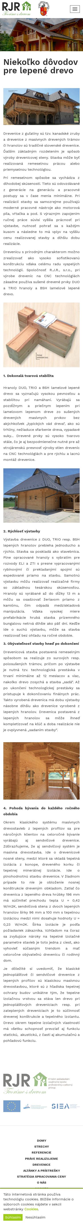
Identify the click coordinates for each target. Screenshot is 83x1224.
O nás (41, 1182)
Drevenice (41, 1164)
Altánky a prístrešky (41, 1170)
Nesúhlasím (35, 1217)
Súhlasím (13, 1217)
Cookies (31, 1209)
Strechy (41, 1146)
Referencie (41, 1152)
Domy (41, 1140)
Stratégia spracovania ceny (41, 1176)
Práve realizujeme (41, 1158)
